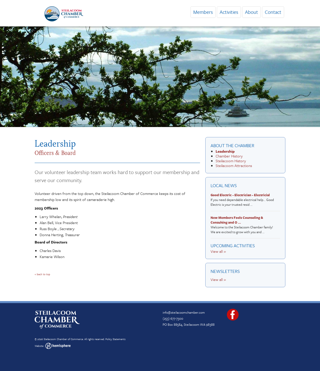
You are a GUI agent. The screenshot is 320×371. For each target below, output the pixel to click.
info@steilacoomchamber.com (184, 312)
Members (203, 12)
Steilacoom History (231, 160)
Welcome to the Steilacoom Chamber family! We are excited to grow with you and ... (244, 225)
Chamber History (229, 156)
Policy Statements (115, 339)
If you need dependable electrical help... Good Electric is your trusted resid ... (244, 200)
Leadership (225, 151)
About (251, 12)
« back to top (42, 274)
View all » (218, 251)
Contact (273, 12)
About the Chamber (232, 145)
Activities (229, 12)
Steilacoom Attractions (234, 165)
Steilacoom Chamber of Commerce (63, 339)
